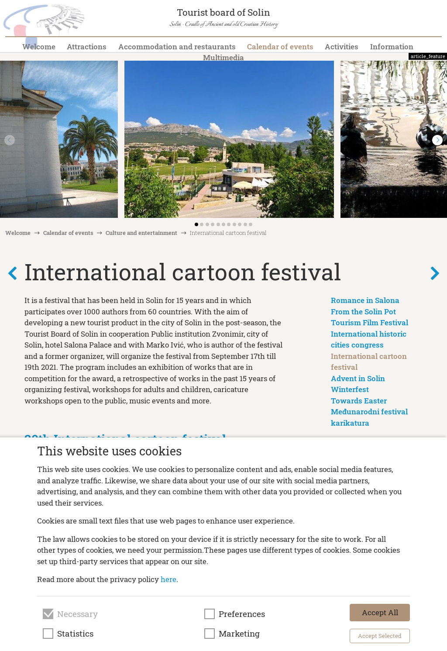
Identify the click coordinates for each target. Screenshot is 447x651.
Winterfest (350, 389)
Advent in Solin (358, 378)
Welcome (38, 46)
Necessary (77, 614)
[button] (437, 140)
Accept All (380, 612)
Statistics (75, 633)
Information (391, 46)
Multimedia (223, 57)
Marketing (239, 633)
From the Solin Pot (363, 312)
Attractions (87, 46)
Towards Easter (359, 401)
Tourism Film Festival (369, 322)
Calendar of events (280, 46)
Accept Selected (380, 635)
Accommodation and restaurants (177, 46)
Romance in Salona (365, 300)
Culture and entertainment (141, 233)
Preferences (242, 614)
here (168, 579)
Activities (341, 46)
